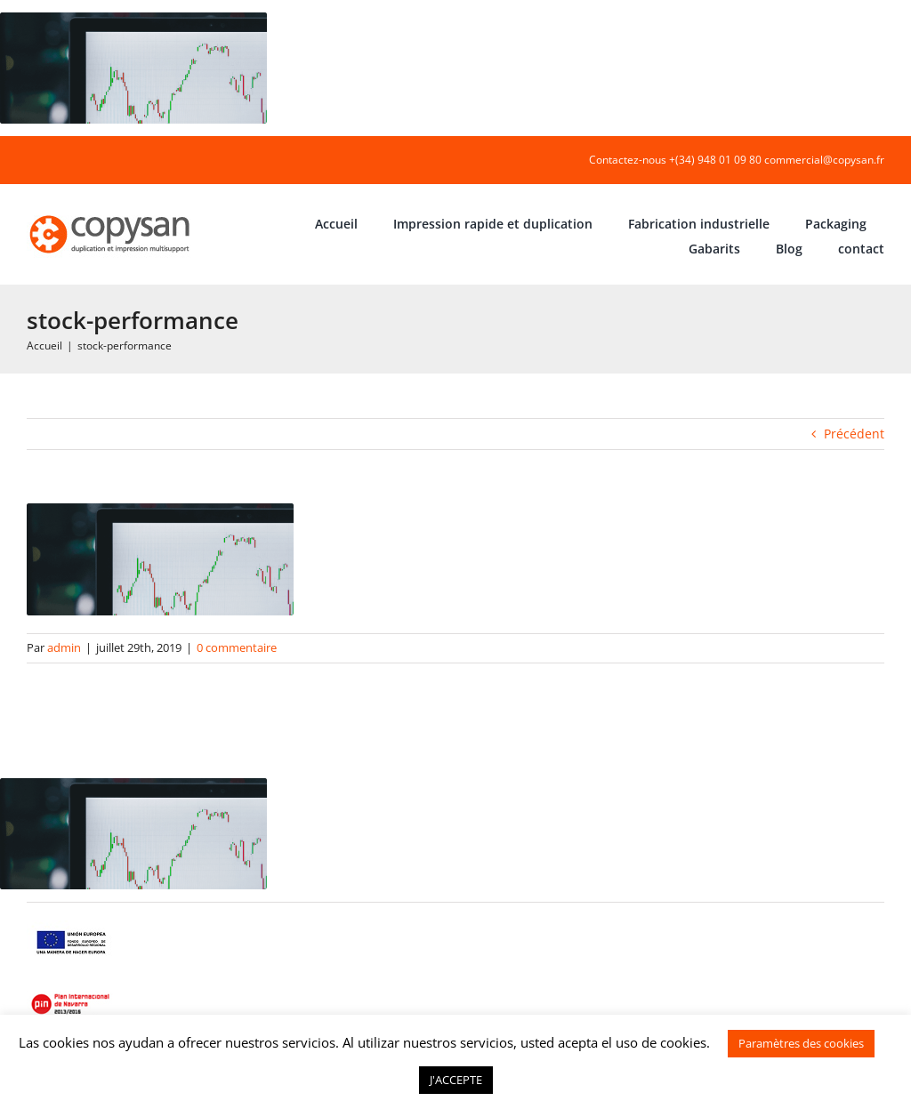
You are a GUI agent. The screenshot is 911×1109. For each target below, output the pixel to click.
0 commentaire (237, 647)
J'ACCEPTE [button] (456, 1080)
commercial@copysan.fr (824, 159)
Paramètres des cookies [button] (801, 1043)
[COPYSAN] (111, 213)
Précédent (854, 433)
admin (64, 647)
